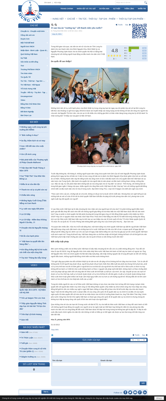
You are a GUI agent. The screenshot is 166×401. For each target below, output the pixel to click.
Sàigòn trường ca (28, 357)
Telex (138, 340)
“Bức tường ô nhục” (30, 135)
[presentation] (72, 374)
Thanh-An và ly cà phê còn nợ (34, 190)
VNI (144, 340)
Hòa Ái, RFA (57, 34)
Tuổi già (24, 343)
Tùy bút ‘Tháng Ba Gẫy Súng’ (33, 258)
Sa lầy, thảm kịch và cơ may (33, 141)
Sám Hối (24, 320)
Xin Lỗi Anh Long (28, 154)
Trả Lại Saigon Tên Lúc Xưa (33, 298)
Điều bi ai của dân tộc (30, 184)
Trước (120, 25)
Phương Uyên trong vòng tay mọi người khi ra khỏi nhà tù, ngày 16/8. (99, 166)
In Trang (52, 335)
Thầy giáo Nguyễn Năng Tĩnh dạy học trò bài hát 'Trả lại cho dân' (33, 306)
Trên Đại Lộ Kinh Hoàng (31, 314)
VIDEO (34, 265)
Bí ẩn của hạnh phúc (30, 236)
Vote (144, 48)
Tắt (133, 340)
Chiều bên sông (28, 195)
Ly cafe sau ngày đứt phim (32, 209)
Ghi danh (47, 3)
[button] (34, 31)
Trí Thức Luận (27, 338)
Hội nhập (57, 3)
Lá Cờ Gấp (25, 214)
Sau (126, 25)
